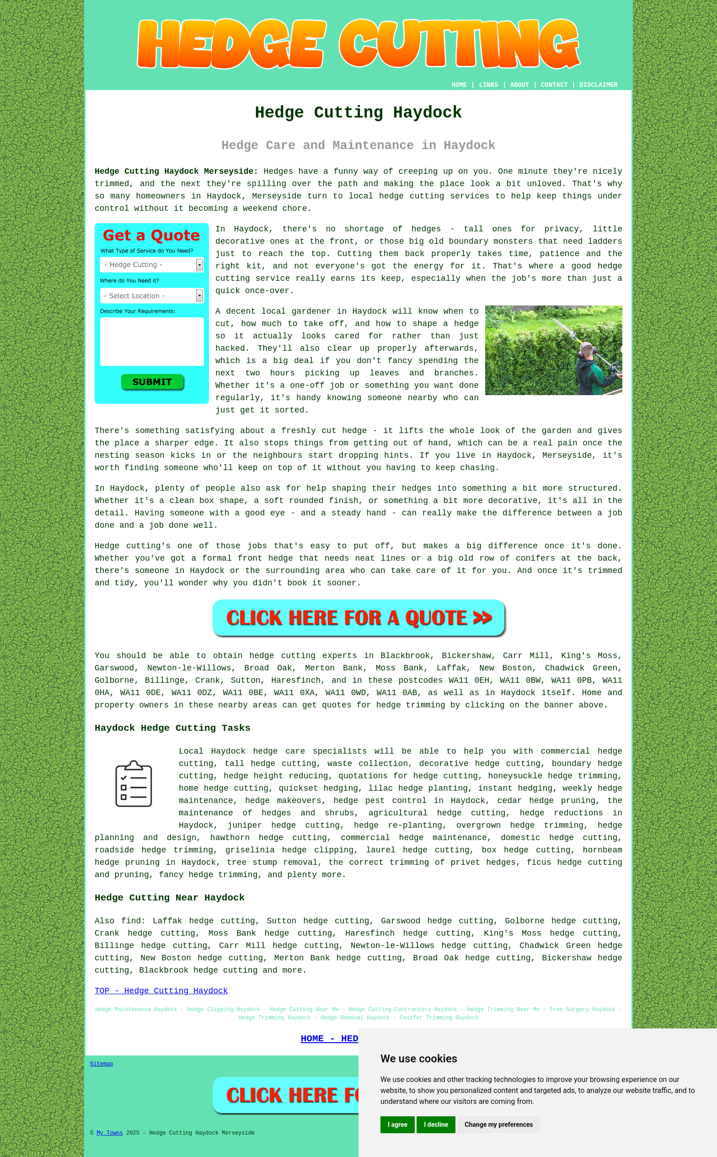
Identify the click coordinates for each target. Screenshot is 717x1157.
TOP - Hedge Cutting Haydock (161, 991)
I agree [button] (397, 1124)
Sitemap (101, 1064)
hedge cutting (225, 970)
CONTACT (554, 85)
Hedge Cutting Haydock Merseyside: (176, 171)
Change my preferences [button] (499, 1124)
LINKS (488, 85)
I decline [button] (436, 1124)
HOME (459, 85)
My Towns (109, 1133)
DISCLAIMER (598, 85)
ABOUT (520, 85)
